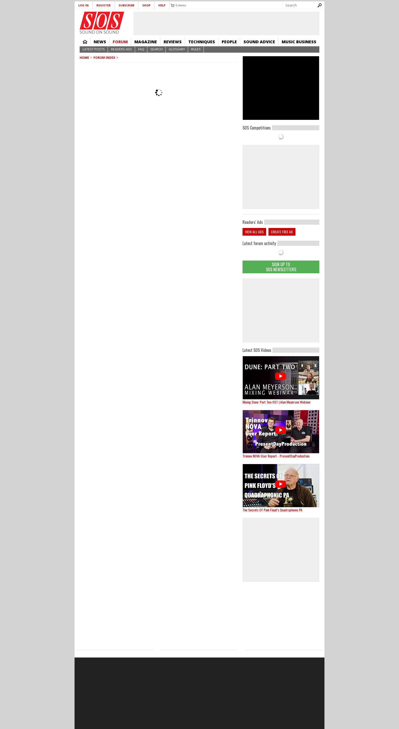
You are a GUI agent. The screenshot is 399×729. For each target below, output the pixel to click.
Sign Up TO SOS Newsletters (281, 267)
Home (85, 42)
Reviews (173, 42)
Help (161, 5)
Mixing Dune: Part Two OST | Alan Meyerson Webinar (277, 402)
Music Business (299, 42)
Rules (196, 49)
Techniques (201, 42)
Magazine (145, 42)
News (100, 42)
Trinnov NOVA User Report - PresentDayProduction (276, 456)
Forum (120, 42)
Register (103, 5)
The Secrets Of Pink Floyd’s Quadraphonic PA (272, 509)
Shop (146, 5)
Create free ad (282, 231)
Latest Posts (94, 49)
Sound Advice (259, 42)
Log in (83, 5)
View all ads (254, 231)
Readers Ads (121, 49)
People (229, 42)
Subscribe (126, 5)
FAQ (141, 49)
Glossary (177, 49)
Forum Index (104, 57)
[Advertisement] (281, 310)
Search (156, 49)
